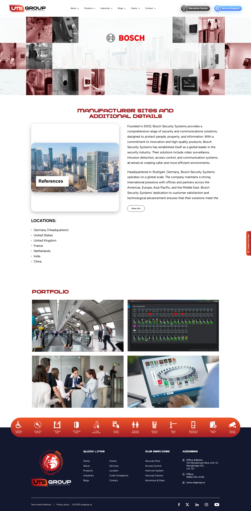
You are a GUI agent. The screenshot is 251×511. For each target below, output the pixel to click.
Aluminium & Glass (155, 480)
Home (86, 461)
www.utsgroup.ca (195, 482)
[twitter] (187, 504)
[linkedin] (197, 504)
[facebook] (179, 504)
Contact (149, 8)
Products (88, 8)
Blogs (120, 8)
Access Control (153, 465)
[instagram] (206, 504)
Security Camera (154, 475)
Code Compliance (118, 475)
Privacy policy (63, 504)
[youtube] (217, 504)
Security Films (152, 461)
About (73, 8)
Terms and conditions (41, 504)
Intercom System (154, 470)
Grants (134, 8)
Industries (105, 8)
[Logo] (27, 8)
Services (113, 465)
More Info (136, 208)
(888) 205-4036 (195, 477)
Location (113, 470)
